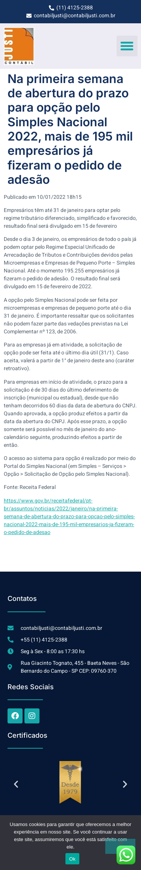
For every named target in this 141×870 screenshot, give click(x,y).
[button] (127, 46)
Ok (72, 859)
